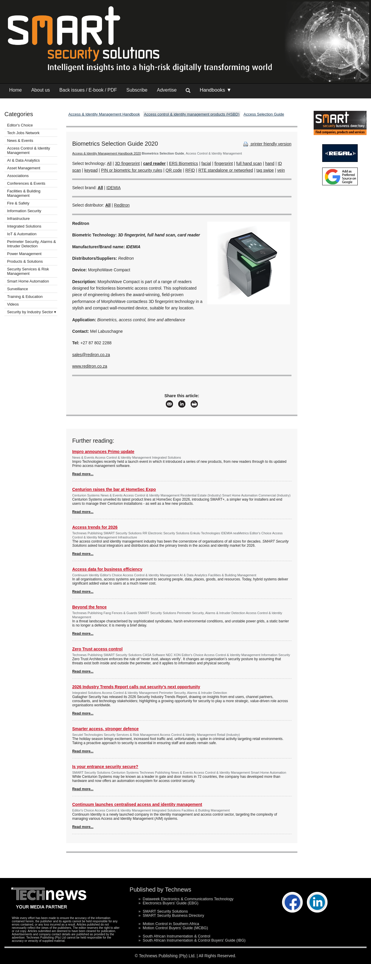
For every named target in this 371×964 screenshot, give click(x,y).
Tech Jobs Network (23, 133)
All (109, 163)
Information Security (24, 211)
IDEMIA (113, 187)
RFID (190, 170)
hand (269, 163)
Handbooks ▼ (215, 90)
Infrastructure (18, 218)
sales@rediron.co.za (91, 354)
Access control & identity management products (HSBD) (191, 114)
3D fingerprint (127, 163)
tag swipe (265, 170)
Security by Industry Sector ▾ (31, 312)
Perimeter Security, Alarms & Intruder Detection (31, 243)
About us (40, 89)
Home (15, 89)
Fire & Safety (18, 203)
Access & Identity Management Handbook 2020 (106, 153)
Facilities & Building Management (23, 193)
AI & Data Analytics (23, 160)
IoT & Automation (22, 234)
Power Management (24, 253)
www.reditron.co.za (89, 366)
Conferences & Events (26, 183)
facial (206, 163)
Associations (18, 175)
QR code (174, 170)
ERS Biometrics (183, 163)
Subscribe (137, 89)
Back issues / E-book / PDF (88, 89)
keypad (91, 170)
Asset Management (23, 168)
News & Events (20, 140)
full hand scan (249, 163)
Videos (13, 304)
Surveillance (17, 289)
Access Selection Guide (264, 114)
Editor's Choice (20, 125)
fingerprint (223, 163)
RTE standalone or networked (225, 170)
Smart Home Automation (28, 281)
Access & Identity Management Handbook (104, 114)
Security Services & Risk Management (28, 271)
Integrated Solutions (24, 226)
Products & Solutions (25, 261)
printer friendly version (266, 144)
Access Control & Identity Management (28, 150)
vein (281, 170)
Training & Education (25, 296)
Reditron (122, 205)
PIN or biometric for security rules (131, 170)
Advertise (167, 89)
